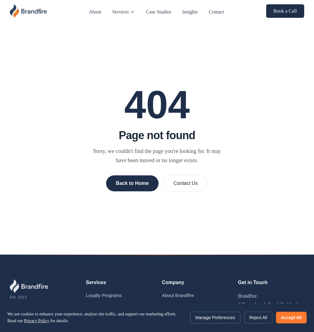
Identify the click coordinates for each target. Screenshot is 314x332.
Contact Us (186, 183)
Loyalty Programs (104, 295)
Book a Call (285, 11)
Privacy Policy (36, 320)
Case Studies (158, 11)
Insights (190, 11)
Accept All (291, 317)
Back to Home (132, 183)
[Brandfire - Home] (28, 11)
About (95, 11)
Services (123, 11)
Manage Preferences (215, 317)
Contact (216, 11)
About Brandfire (178, 295)
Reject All (258, 317)
